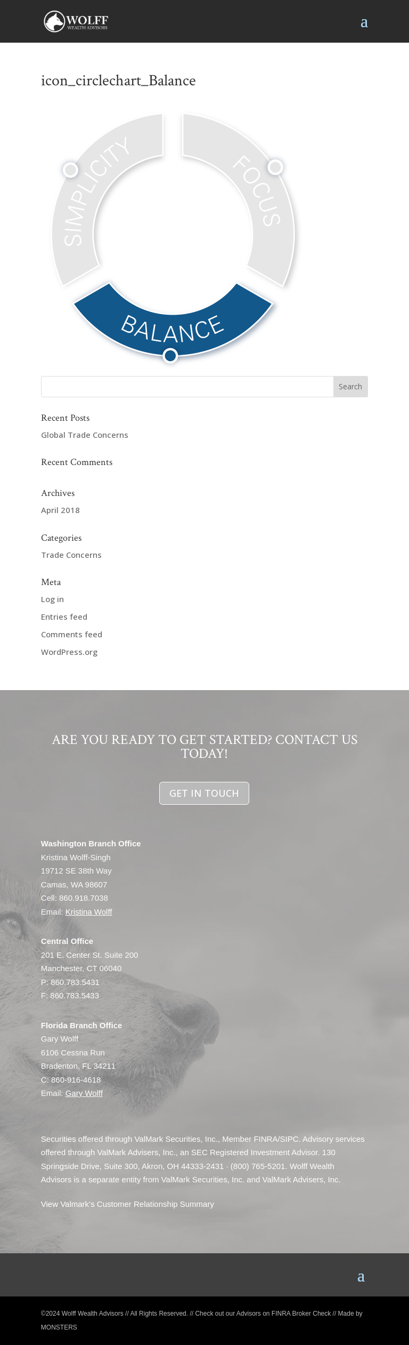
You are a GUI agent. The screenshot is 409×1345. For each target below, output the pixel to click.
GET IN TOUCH (204, 793)
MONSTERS (59, 1327)
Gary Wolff (84, 1093)
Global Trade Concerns (84, 434)
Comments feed (71, 634)
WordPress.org (69, 651)
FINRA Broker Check (301, 1313)
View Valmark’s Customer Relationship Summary (127, 1203)
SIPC (289, 1138)
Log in (52, 599)
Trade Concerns (71, 554)
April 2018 (60, 510)
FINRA (265, 1138)
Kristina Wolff (89, 911)
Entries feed (64, 616)
